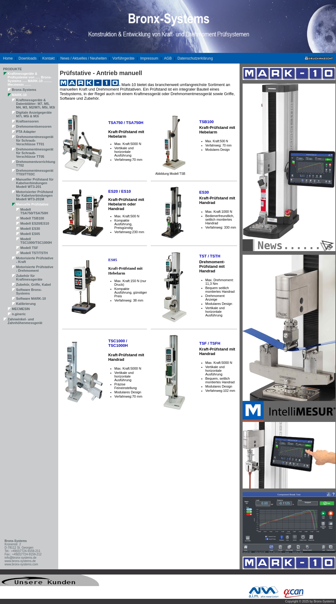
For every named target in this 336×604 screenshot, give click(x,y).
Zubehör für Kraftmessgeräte (29, 277)
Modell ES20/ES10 (34, 223)
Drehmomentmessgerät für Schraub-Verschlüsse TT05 (34, 152)
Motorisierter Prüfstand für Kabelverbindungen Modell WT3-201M (34, 195)
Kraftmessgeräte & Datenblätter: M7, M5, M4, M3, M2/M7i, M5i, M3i (35, 103)
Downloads (27, 58)
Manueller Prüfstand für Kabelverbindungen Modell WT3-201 (34, 183)
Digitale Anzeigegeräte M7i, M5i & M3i (34, 114)
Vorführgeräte (124, 58)
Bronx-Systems (24, 89)
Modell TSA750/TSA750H (34, 211)
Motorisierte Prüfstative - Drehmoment (34, 268)
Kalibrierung (26, 303)
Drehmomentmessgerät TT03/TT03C (34, 172)
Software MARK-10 (31, 298)
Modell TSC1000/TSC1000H (36, 240)
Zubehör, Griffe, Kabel (33, 284)
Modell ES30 (30, 228)
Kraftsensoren (27, 121)
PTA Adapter (26, 131)
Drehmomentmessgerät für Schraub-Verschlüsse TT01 (34, 140)
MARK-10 (19, 95)
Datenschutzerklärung (195, 58)
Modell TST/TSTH (34, 253)
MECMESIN (21, 309)
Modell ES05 (30, 234)
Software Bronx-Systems (29, 291)
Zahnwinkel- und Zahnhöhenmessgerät (25, 321)
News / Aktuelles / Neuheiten (83, 58)
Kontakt (48, 58)
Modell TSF (29, 248)
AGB (168, 58)
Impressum (149, 58)
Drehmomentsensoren (34, 126)
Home (8, 58)
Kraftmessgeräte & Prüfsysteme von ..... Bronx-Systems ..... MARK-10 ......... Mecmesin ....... (30, 79)
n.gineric (19, 314)
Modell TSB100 (32, 218)
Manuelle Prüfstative (32, 204)
